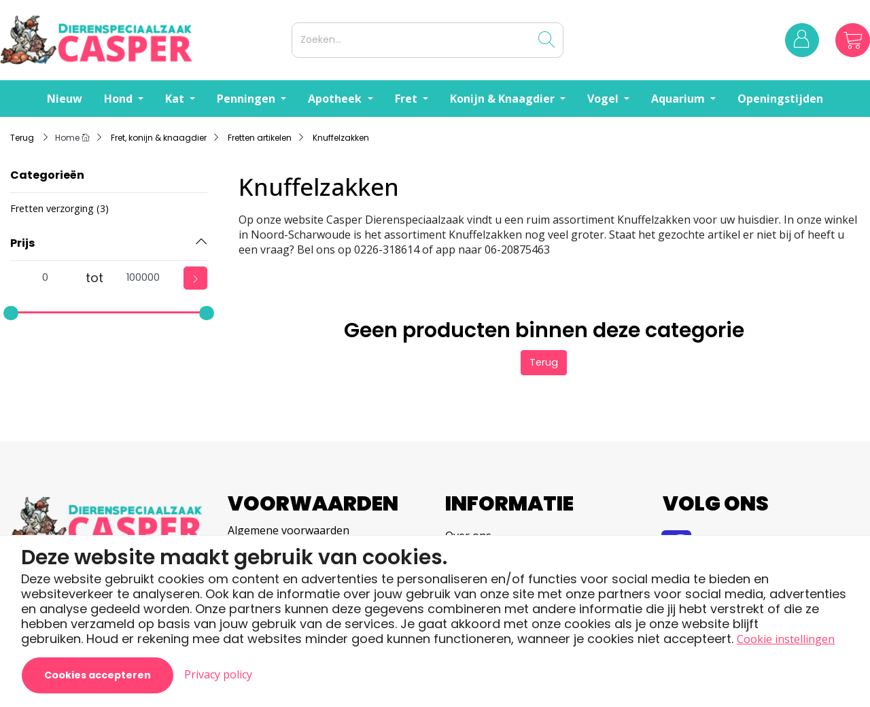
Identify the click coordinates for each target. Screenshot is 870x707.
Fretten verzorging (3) (59, 208)
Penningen (247, 98)
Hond (119, 98)
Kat (176, 98)
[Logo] (143, 40)
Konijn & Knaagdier (503, 98)
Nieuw (64, 98)
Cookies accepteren (97, 675)
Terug (543, 362)
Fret (407, 98)
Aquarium (679, 98)
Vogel (604, 98)
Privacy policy (218, 674)
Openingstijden (780, 98)
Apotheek (336, 98)
